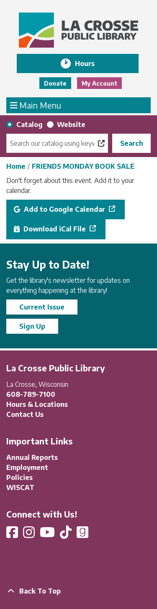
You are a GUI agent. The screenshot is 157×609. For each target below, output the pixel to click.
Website (71, 124)
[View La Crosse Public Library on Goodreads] (82, 534)
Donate (55, 83)
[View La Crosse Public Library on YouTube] (48, 534)
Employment (27, 467)
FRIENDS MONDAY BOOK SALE (83, 166)
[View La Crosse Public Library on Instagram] (29, 534)
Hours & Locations (37, 404)
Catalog (29, 124)
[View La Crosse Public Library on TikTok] (66, 534)
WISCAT (20, 487)
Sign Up (32, 326)
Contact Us (25, 414)
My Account (99, 83)
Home (16, 166)
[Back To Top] (78, 591)
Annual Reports (32, 457)
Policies (19, 477)
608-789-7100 (30, 394)
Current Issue (41, 307)
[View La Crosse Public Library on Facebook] (13, 534)
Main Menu (36, 104)
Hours (91, 63)
